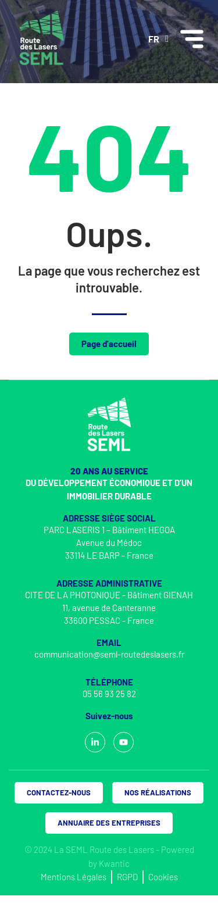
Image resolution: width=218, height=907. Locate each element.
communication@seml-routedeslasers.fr (109, 654)
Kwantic (114, 863)
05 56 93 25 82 (109, 693)
